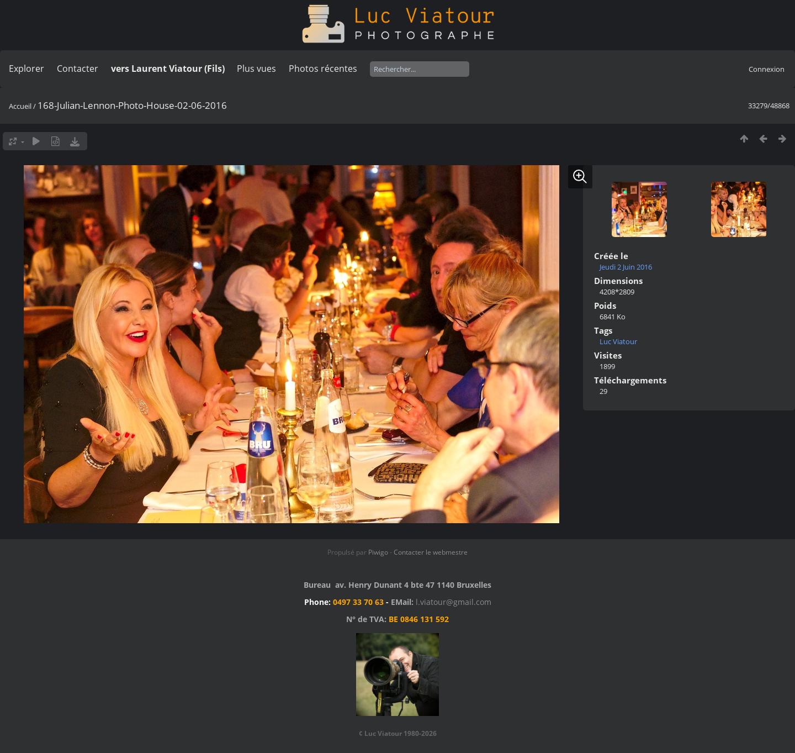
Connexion (767, 69)
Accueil (20, 106)
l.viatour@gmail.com (453, 602)
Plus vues (256, 68)
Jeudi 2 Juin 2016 (626, 267)
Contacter (77, 68)
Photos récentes (323, 68)
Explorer (26, 68)
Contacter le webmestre (431, 552)
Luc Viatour (618, 341)
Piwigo (378, 552)
